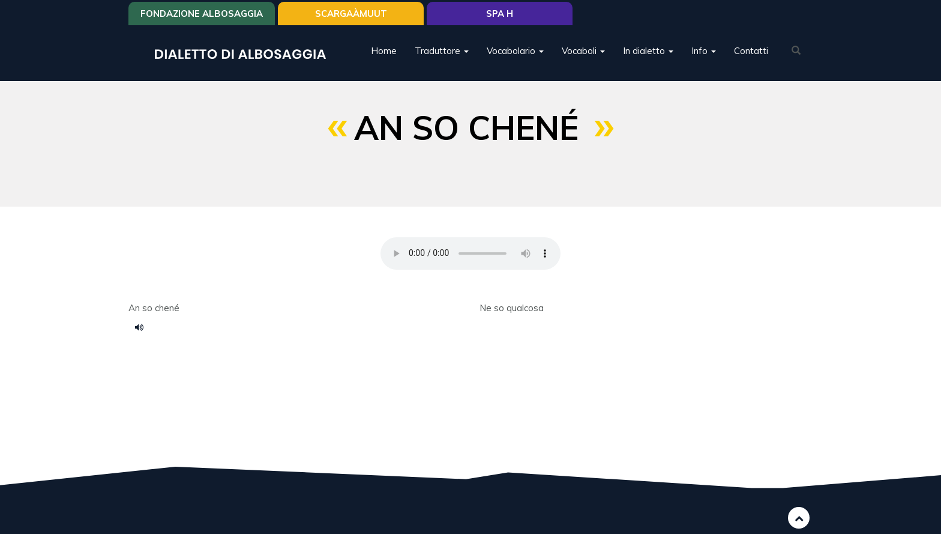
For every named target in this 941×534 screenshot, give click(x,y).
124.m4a (143, 327)
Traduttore (442, 50)
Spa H (499, 13)
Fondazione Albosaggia (201, 13)
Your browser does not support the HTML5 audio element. (470, 253)
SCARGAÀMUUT (351, 13)
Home (384, 50)
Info (703, 50)
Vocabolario (515, 50)
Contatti (751, 50)
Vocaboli (583, 50)
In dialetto (648, 50)
